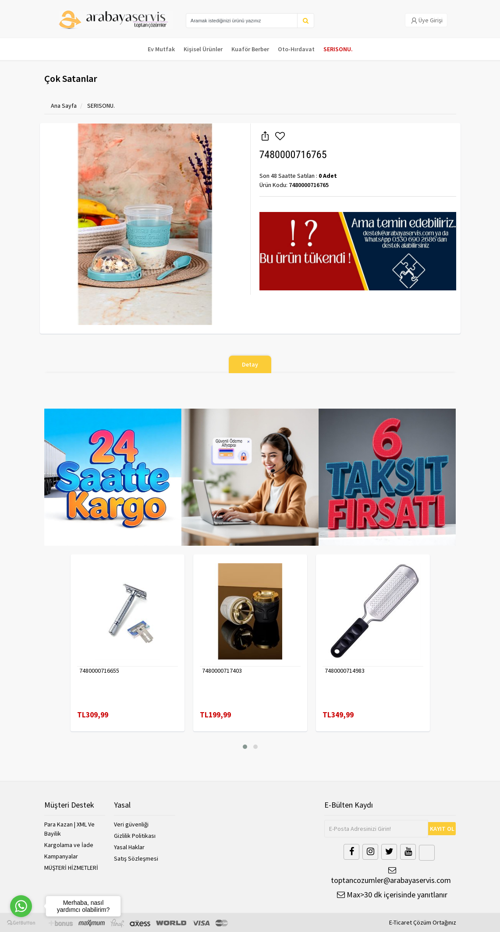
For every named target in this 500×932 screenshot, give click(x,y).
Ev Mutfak (161, 49)
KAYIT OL (442, 829)
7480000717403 (222, 670)
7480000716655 (99, 670)
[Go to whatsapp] (21, 906)
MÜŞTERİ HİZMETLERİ (71, 868)
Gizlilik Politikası (135, 836)
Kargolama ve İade (68, 845)
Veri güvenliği (131, 824)
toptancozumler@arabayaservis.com (390, 875)
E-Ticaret (400, 922)
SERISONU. (338, 49)
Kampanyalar (61, 856)
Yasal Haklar (129, 847)
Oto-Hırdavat (296, 49)
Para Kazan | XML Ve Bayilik (69, 828)
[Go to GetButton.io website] (21, 923)
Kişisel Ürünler (203, 49)
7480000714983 (345, 670)
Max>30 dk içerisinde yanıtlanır (392, 895)
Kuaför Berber (250, 49)
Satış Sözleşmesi (136, 858)
